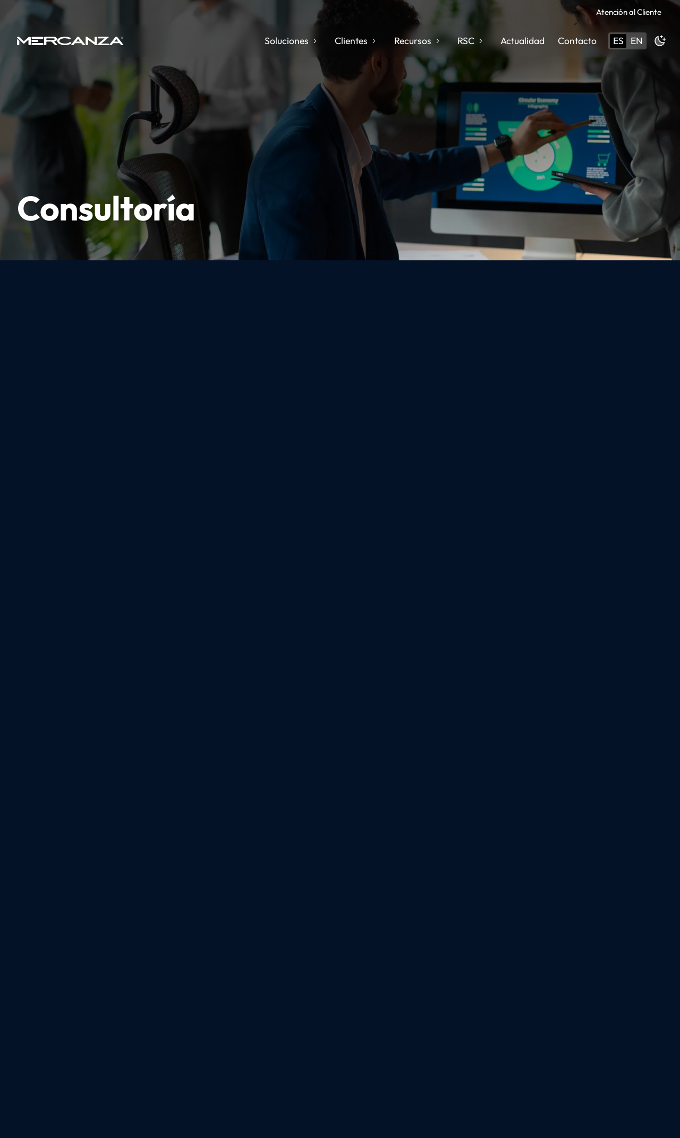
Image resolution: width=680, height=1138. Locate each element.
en (636, 41)
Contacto (577, 41)
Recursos (417, 41)
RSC (470, 41)
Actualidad (522, 41)
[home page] (70, 41)
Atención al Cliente (628, 12)
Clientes (356, 41)
